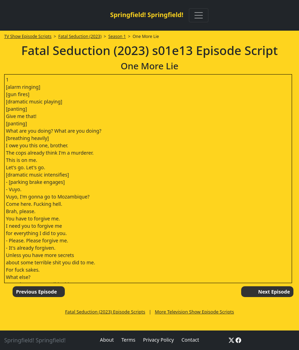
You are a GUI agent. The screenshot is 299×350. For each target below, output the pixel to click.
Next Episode (274, 291)
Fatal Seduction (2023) (79, 36)
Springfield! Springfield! (146, 14)
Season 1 (117, 36)
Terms (128, 339)
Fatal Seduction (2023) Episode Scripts (105, 312)
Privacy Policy (158, 339)
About (107, 339)
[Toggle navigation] (198, 15)
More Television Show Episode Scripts (194, 312)
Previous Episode (36, 291)
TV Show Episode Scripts (28, 36)
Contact (190, 339)
